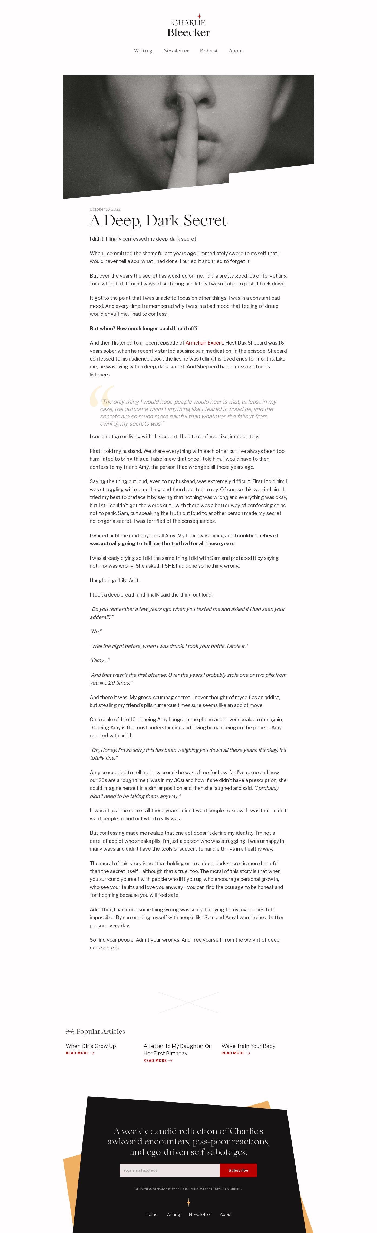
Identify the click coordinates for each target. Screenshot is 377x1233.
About (236, 51)
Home (151, 1214)
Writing (143, 51)
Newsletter (176, 51)
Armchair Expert (204, 343)
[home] (188, 25)
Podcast (209, 51)
